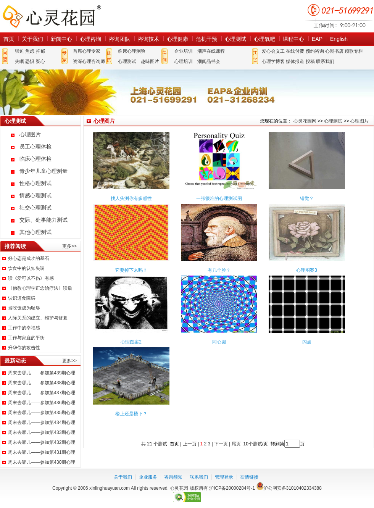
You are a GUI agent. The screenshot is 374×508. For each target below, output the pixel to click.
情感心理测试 (35, 195)
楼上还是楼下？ (131, 413)
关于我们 (32, 39)
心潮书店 (334, 51)
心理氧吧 (264, 39)
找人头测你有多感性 (131, 198)
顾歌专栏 (354, 51)
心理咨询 (90, 39)
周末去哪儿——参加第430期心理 (41, 462)
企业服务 (148, 477)
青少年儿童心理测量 (43, 171)
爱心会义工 (273, 51)
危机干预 (206, 39)
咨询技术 (148, 39)
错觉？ (307, 198)
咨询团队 (119, 39)
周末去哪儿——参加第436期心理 (41, 402)
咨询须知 (173, 477)
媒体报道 (295, 61)
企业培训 (183, 51)
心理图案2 (131, 342)
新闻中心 (61, 39)
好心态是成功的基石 (28, 258)
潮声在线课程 (211, 51)
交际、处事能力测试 (43, 220)
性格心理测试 (35, 183)
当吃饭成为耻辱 (24, 308)
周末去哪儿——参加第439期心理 (41, 373)
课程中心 (293, 39)
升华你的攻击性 (24, 347)
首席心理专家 (86, 51)
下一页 (221, 444)
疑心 (40, 61)
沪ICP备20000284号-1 (232, 488)
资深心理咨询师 (89, 61)
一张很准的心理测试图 (219, 198)
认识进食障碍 (21, 298)
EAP (317, 39)
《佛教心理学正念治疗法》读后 (40, 288)
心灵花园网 (51, 16)
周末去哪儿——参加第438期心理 (41, 382)
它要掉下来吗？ (131, 270)
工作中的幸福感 (24, 328)
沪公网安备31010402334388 (292, 488)
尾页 (237, 444)
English (339, 39)
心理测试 (235, 39)
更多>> (69, 246)
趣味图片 (150, 61)
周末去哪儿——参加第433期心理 (41, 432)
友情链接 (249, 477)
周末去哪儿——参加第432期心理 (41, 442)
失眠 (19, 61)
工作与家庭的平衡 (26, 337)
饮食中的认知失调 (26, 268)
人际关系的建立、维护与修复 (38, 318)
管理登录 (224, 477)
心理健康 (177, 39)
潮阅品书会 (208, 61)
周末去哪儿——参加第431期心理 (41, 452)
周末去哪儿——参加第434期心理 (41, 422)
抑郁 (40, 51)
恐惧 (29, 61)
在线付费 (295, 51)
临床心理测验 (131, 51)
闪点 (306, 342)
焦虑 (29, 51)
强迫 (19, 51)
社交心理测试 (35, 208)
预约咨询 (315, 51)
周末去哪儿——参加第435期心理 (41, 412)
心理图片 (30, 134)
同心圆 (219, 342)
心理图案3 (306, 270)
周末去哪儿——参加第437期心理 (41, 392)
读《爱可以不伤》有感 (31, 278)
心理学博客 (273, 61)
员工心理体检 (35, 147)
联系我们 (325, 61)
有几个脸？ (219, 270)
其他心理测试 (35, 232)
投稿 (310, 61)
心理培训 (183, 61)
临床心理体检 (35, 159)
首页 (8, 39)
